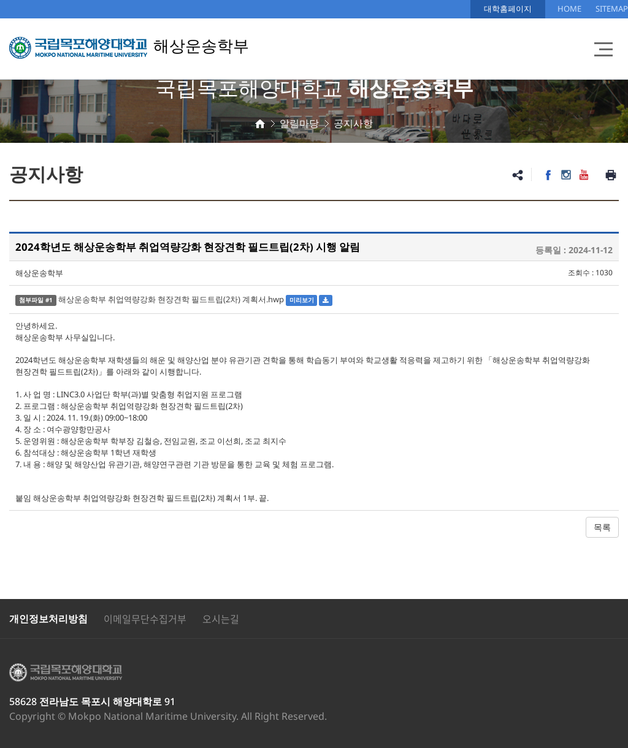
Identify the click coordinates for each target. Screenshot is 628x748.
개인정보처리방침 (48, 618)
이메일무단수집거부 (145, 618)
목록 (602, 527)
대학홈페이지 (508, 8)
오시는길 (220, 618)
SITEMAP (611, 8)
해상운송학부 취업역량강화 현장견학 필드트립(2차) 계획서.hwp (171, 299)
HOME (569, 8)
